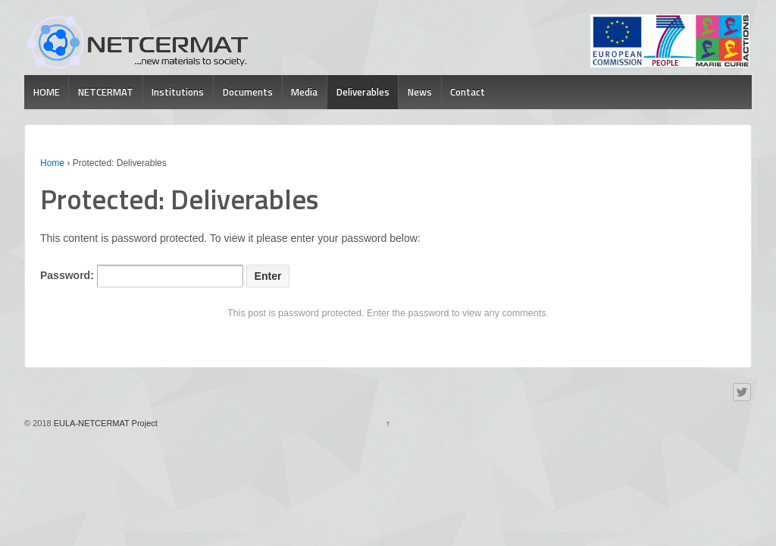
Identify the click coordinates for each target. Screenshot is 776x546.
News (420, 91)
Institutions (178, 91)
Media (304, 91)
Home (52, 163)
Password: (141, 276)
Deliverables (363, 91)
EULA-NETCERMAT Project (105, 423)
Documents (248, 91)
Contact (467, 91)
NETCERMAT (105, 91)
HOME (46, 91)
